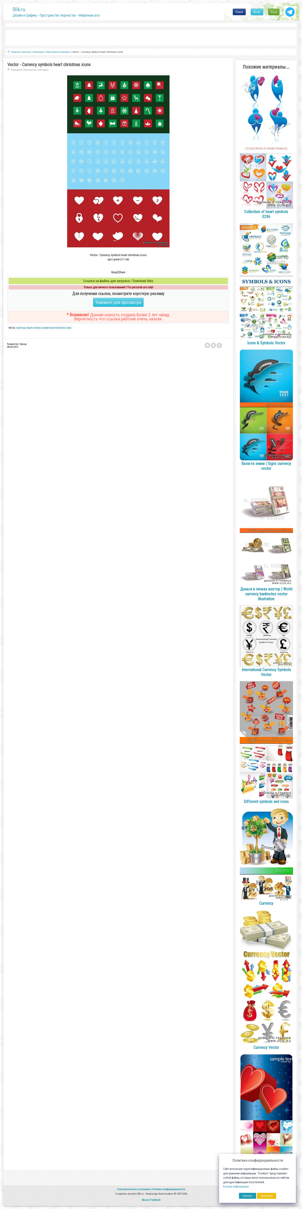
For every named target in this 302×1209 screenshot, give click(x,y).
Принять (247, 1195)
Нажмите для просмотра (118, 302)
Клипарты (16, 69)
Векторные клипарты (36, 69)
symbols (46, 328)
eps (24, 328)
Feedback (155, 1199)
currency (37, 328)
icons (68, 328)
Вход (274, 12)
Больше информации (236, 1186)
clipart (29, 328)
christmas (61, 328)
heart (52, 328)
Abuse (145, 1199)
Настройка (267, 1195)
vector (19, 328)
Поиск (239, 12)
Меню (256, 12)
